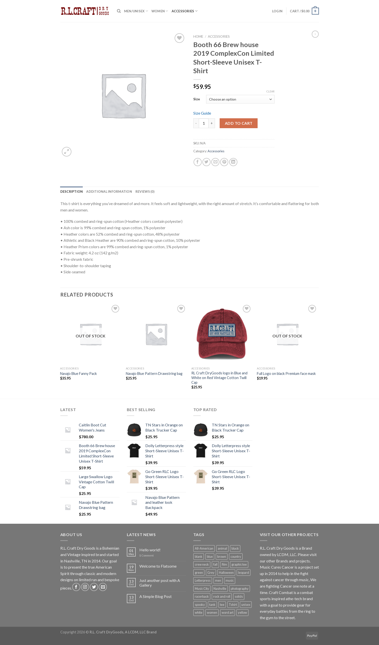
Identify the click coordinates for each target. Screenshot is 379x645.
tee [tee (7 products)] (222, 605)
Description (71, 191)
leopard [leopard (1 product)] (243, 573)
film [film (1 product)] (224, 564)
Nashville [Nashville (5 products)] (220, 589)
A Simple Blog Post (155, 596)
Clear (270, 91)
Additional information (109, 191)
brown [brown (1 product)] (221, 556)
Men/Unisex (136, 11)
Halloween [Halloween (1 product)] (226, 573)
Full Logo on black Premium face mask (286, 373)
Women (159, 11)
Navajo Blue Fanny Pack (78, 373)
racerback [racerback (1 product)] (202, 596)
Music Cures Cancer (277, 567)
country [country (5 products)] (236, 556)
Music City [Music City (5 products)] (202, 589)
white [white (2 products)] (198, 612)
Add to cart (239, 123)
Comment (146, 555)
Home (198, 36)
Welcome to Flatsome (158, 566)
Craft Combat (281, 592)
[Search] (119, 11)
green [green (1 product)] (199, 573)
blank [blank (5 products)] (198, 556)
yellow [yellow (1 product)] (242, 612)
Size (196, 99)
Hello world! (150, 549)
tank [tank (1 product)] (212, 605)
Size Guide (202, 113)
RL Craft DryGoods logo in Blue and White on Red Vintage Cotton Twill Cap (219, 377)
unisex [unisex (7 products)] (245, 605)
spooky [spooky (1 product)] (200, 605)
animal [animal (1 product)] (222, 548)
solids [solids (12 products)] (239, 596)
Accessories (185, 11)
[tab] (71, 191)
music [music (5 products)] (230, 580)
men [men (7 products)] (218, 580)
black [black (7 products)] (235, 548)
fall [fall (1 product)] (215, 564)
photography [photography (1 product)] (239, 589)
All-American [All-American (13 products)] (204, 548)
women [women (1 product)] (212, 612)
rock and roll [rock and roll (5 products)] (221, 596)
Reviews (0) (144, 191)
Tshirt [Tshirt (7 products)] (233, 605)
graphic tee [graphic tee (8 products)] (239, 564)
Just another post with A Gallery (159, 582)
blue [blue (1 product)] (210, 556)
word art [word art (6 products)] (227, 612)
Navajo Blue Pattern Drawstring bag (154, 373)
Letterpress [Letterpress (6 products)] (203, 580)
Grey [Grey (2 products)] (210, 573)
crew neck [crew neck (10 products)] (202, 564)
